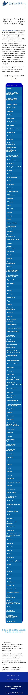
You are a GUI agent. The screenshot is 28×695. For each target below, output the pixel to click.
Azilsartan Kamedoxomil (10, 611)
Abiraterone (10, 125)
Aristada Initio (11, 489)
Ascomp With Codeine (13, 504)
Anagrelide (10, 409)
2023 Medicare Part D (13, 679)
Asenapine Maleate (12, 511)
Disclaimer (8, 686)
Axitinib (9, 571)
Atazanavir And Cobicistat (11, 522)
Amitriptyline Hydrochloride (10, 340)
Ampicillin (10, 392)
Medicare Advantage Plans (9, 30)
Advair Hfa (10, 209)
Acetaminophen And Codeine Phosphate (12, 155)
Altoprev (9, 290)
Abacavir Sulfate (12, 104)
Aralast (9, 468)
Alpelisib (9, 266)
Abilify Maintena (12, 122)
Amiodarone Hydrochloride (10, 335)
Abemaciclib (10, 118)
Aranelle (9, 471)
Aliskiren (9, 243)
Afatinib (9, 212)
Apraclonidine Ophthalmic (10, 450)
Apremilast (10, 454)
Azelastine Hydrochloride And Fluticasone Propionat (13, 602)
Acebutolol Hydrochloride (10, 143)
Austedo (9, 554)
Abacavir (9, 88)
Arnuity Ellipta (11, 492)
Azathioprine (11, 582)
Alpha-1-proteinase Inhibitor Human (12, 275)
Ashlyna (9, 515)
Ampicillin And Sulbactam (11, 396)
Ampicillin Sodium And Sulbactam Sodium (13, 404)
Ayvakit (9, 575)
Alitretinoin (10, 251)
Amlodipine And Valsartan (11, 356)
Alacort (9, 219)
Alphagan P (10, 280)
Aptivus (9, 464)
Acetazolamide (11, 160)
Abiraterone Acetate (13, 129)
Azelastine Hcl (11, 589)
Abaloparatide (11, 108)
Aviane (9, 564)
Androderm (10, 419)
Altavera (9, 287)
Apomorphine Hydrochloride (10, 440)
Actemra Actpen (12, 177)
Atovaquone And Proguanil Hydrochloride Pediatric (13, 535)
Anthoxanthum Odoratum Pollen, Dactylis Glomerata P (12, 424)
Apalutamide (11, 429)
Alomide (9, 258)
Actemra (9, 174)
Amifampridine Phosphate (11, 320)
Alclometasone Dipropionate (11, 227)
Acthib (9, 181)
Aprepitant (10, 457)
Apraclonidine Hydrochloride (10, 445)
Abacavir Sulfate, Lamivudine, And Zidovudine (11, 100)
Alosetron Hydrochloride (10, 262)
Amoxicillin (10, 374)
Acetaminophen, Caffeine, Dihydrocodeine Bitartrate (11, 149)
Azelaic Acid (10, 585)
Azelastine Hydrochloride (10, 596)
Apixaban (10, 432)
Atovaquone (10, 530)
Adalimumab (11, 195)
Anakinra (9, 412)
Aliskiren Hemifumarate (10, 247)
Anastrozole (10, 416)
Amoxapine (10, 371)
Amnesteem (10, 367)
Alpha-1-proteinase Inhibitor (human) (12, 271)
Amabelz (9, 304)
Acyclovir (10, 188)
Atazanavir (10, 518)
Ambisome (10, 313)
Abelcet (9, 115)
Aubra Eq (10, 543)
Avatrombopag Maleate (14, 561)
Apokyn (9, 436)
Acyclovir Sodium (12, 191)
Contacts (14, 688)
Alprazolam (10, 283)
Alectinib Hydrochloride (10, 235)
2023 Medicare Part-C (13, 675)
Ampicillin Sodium (12, 400)
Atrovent (9, 540)
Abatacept (10, 111)
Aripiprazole (10, 478)
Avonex (9, 568)
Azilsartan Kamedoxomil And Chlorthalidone (11, 616)
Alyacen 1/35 (11, 297)
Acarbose (10, 136)
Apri (8, 461)
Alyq (8, 301)
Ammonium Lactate (13, 364)
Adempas (10, 202)
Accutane (10, 139)
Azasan (9, 578)
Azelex (9, 607)
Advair (9, 205)
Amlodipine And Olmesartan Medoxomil (13, 351)
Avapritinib (10, 557)
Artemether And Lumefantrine (11, 496)
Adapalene (10, 198)
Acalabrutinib (11, 132)
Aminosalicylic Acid (13, 331)
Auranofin (10, 547)
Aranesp (9, 475)
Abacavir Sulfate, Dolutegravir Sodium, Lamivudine (12, 93)
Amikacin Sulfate (12, 324)
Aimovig (9, 216)
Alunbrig (9, 294)
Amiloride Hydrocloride (14, 328)
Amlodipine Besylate (13, 360)
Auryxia (9, 550)
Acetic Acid (10, 163)
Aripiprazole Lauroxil (13, 482)
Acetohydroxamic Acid (14, 167)
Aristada (9, 485)
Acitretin (9, 170)
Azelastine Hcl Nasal (13, 592)
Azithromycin (11, 621)
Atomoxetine (11, 527)
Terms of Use (17, 686)
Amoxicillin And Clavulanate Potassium (13, 378)
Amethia (9, 316)
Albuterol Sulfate (12, 223)
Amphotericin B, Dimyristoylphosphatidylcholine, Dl (16, 384)
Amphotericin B (11, 389)
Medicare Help (19, 693)
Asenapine (10, 508)
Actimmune (10, 184)
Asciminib (10, 501)
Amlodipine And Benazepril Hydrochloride (11, 346)
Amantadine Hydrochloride (10, 308)
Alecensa (10, 231)
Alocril (9, 255)
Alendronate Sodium (13, 239)
